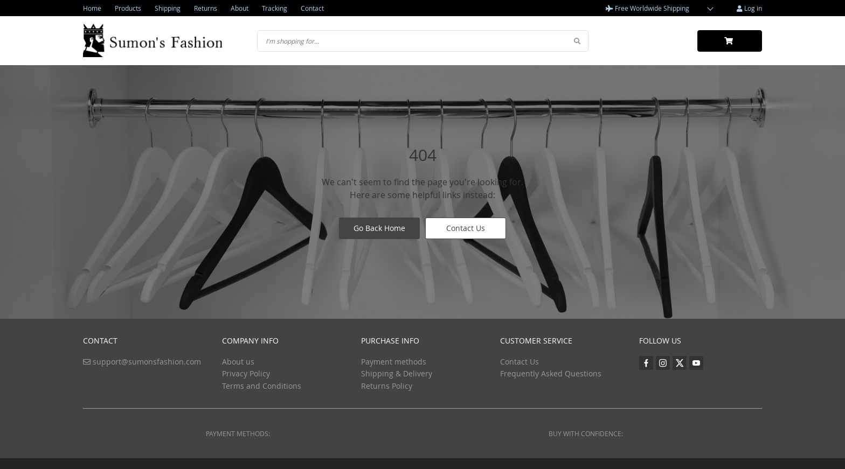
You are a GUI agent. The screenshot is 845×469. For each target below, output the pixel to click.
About (239, 8)
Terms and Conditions (261, 386)
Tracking (274, 8)
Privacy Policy (246, 373)
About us (238, 361)
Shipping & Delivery (396, 373)
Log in (749, 8)
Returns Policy (386, 386)
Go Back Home (379, 228)
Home (92, 8)
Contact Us (465, 228)
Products (128, 8)
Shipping (168, 8)
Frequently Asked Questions (550, 373)
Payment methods (393, 361)
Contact (312, 8)
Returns (205, 8)
